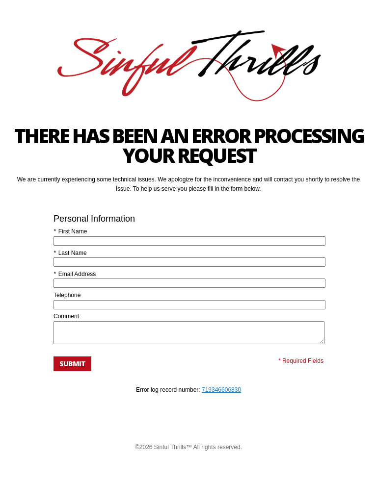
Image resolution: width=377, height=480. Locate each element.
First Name (70, 231)
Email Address (75, 274)
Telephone (67, 295)
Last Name (70, 253)
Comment (66, 316)
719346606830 (221, 394)
